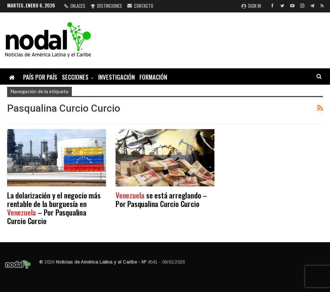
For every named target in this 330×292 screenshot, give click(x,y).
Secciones (75, 77)
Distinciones (106, 5)
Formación (153, 77)
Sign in (251, 5)
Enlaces (74, 5)
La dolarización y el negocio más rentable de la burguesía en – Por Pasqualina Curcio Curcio (54, 208)
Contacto (140, 5)
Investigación (116, 77)
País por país (40, 77)
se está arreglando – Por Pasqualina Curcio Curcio (161, 199)
